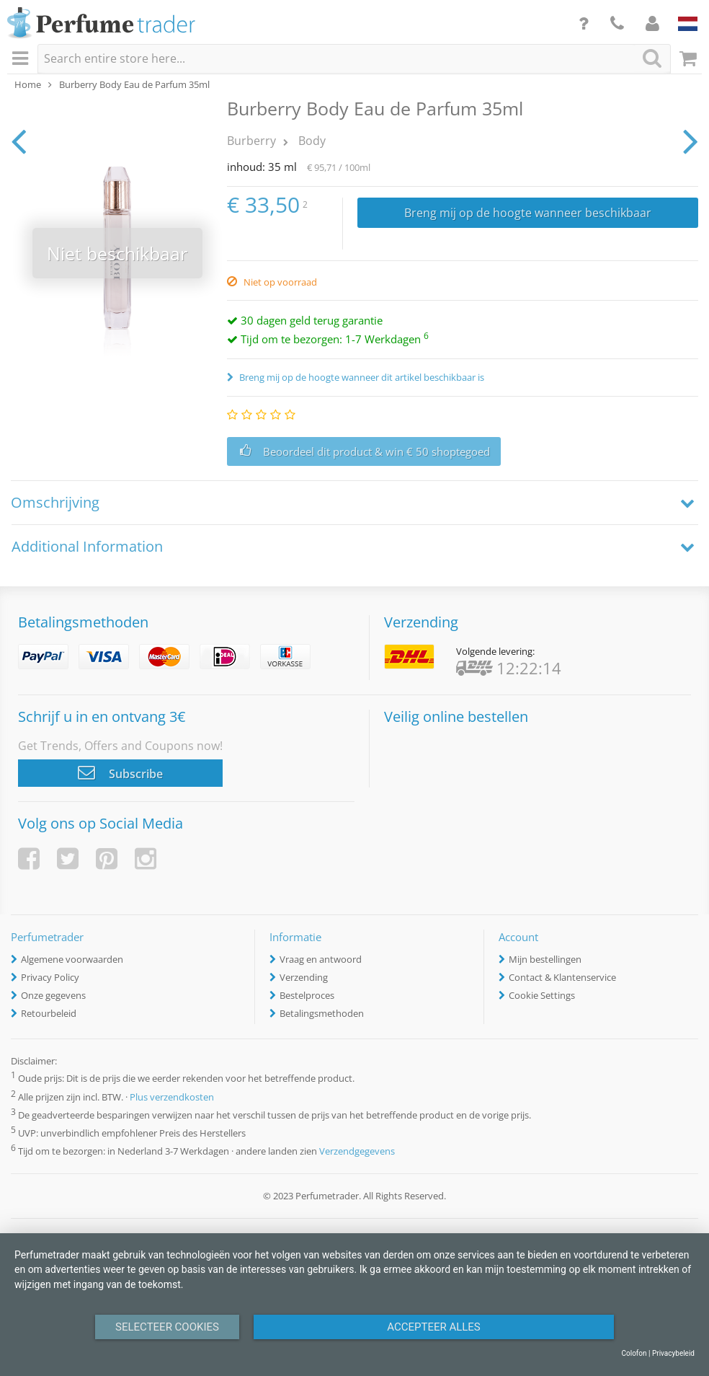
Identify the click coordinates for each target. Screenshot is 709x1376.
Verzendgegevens (357, 1151)
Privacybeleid (673, 1353)
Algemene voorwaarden (72, 959)
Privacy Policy (50, 977)
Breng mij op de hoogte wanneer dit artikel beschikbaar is (360, 377)
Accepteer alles (434, 1326)
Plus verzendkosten (172, 1096)
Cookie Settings (542, 995)
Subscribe (120, 772)
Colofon (633, 1353)
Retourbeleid (48, 1013)
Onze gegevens (53, 995)
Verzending (304, 977)
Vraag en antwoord (321, 959)
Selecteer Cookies (167, 1326)
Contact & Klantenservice (562, 977)
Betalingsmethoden (322, 1013)
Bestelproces (307, 995)
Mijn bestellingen (545, 959)
